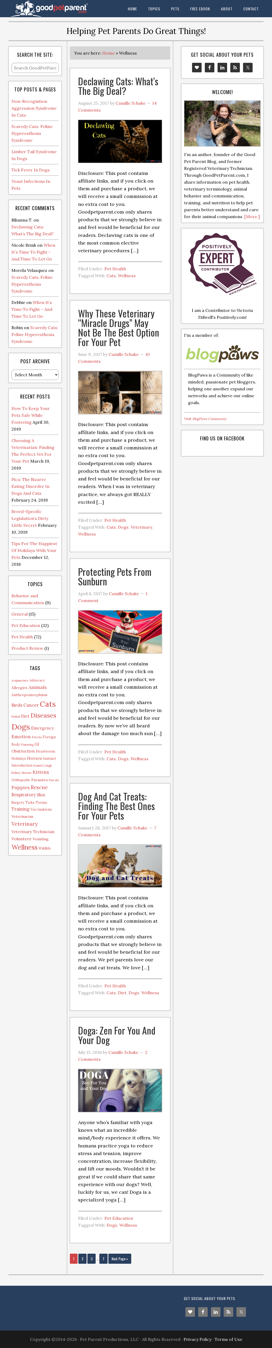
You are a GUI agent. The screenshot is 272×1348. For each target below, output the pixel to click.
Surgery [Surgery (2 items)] (17, 802)
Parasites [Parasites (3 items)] (39, 779)
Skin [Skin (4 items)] (41, 794)
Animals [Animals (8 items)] (37, 687)
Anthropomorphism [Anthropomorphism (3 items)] (29, 694)
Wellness (127, 275)
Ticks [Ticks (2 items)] (30, 802)
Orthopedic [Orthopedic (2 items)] (20, 780)
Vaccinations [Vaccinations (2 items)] (41, 809)
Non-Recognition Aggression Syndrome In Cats (34, 108)
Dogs (123, 527)
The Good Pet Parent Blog (48, 8)
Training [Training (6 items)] (20, 809)
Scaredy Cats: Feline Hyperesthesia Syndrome (32, 133)
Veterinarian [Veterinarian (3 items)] (22, 816)
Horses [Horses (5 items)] (34, 758)
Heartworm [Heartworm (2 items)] (45, 751)
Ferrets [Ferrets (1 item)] (37, 737)
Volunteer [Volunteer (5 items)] (21, 838)
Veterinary (141, 527)
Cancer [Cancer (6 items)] (31, 705)
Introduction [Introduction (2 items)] (21, 765)
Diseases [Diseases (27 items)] (43, 715)
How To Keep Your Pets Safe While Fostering (30, 415)
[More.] (252, 216)
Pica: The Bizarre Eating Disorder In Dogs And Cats (30, 486)
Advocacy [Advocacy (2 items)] (37, 680)
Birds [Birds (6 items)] (16, 705)
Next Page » (120, 1258)
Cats (111, 275)
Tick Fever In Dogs (30, 170)
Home (108, 53)
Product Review (27, 648)
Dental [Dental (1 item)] (15, 716)
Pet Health (115, 268)
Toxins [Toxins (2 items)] (41, 802)
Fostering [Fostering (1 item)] (27, 744)
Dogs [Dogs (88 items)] (20, 727)
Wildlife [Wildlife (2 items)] (45, 848)
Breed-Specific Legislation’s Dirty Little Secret (29, 518)
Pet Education (118, 1218)
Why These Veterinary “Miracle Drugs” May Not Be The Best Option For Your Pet (118, 327)
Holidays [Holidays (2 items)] (18, 758)
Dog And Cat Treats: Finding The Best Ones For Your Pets (116, 805)
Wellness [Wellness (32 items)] (24, 847)
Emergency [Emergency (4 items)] (42, 728)
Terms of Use (228, 1339)
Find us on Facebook (222, 438)
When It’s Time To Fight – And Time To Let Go (33, 252)
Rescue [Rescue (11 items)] (39, 787)
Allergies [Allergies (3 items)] (19, 687)
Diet (122, 992)
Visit (205, 419)
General (19, 614)
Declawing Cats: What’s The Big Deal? (118, 86)
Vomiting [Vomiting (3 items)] (41, 839)
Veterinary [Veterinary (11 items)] (24, 823)
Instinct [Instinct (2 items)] (49, 758)
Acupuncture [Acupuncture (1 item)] (19, 680)
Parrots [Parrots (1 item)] (54, 780)
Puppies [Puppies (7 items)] (20, 787)
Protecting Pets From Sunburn (114, 576)
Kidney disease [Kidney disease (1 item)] (21, 773)
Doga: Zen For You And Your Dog (116, 1035)
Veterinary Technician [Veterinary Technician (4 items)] (32, 831)
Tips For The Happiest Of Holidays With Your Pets (34, 550)
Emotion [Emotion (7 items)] (21, 736)
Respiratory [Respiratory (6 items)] (23, 795)
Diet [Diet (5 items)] (25, 716)
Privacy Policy (197, 1339)
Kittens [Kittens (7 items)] (41, 772)
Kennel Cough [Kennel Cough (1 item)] (42, 765)
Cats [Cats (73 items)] (48, 704)
